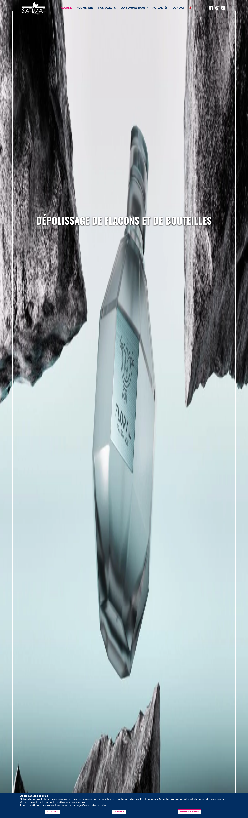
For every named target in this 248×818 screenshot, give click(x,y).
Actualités (160, 7)
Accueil (66, 7)
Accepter (52, 812)
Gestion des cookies (94, 805)
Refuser (119, 812)
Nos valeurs (107, 7)
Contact (178, 7)
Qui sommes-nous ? (134, 7)
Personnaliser (189, 811)
